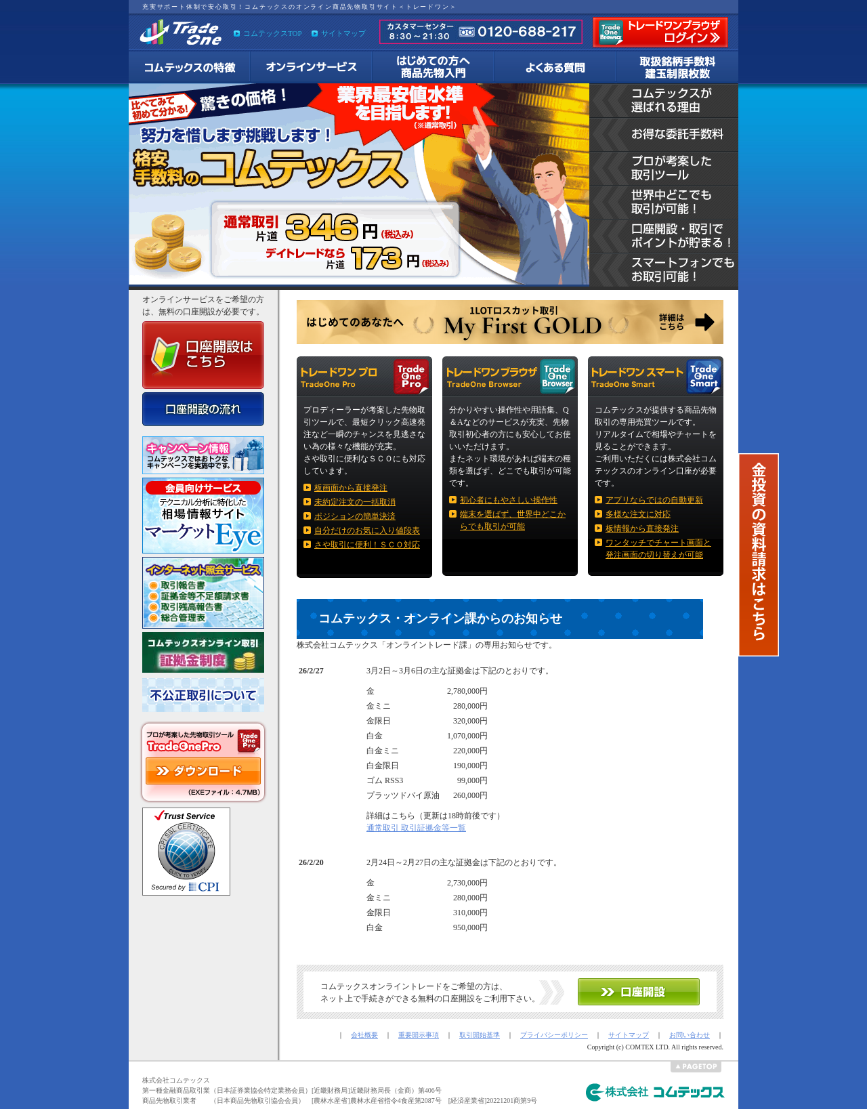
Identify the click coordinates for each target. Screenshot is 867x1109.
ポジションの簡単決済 (355, 516)
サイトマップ (343, 33)
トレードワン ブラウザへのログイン (660, 32)
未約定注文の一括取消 (355, 502)
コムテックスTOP (272, 33)
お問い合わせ (689, 1035)
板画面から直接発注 (350, 488)
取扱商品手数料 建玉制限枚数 (677, 67)
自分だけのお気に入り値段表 (367, 530)
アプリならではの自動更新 (654, 500)
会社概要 (364, 1035)
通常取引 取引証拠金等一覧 (416, 828)
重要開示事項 (418, 1035)
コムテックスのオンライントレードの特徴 (190, 67)
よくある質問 (555, 67)
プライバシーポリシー (554, 1035)
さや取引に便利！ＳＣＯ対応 (367, 544)
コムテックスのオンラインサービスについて (312, 67)
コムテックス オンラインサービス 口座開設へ (639, 991)
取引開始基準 (479, 1035)
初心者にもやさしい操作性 (508, 500)
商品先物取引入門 (433, 67)
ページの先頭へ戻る (696, 1067)
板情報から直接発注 (642, 528)
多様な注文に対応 (638, 514)
